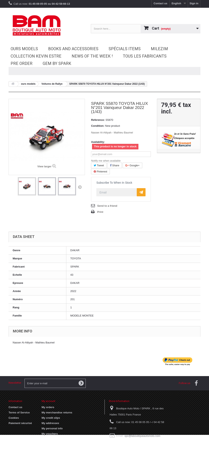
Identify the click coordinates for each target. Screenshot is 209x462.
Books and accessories (73, 48)
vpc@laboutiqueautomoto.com (142, 435)
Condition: (97, 125)
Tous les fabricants (145, 56)
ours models (24, 48)
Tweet (99, 165)
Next (80, 187)
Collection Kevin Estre (36, 56)
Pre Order (21, 63)
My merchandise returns (57, 412)
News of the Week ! (92, 56)
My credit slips (51, 417)
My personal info (52, 428)
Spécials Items (125, 48)
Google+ (132, 165)
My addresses (50, 423)
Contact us (160, 3)
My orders (48, 407)
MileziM (159, 48)
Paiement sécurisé (20, 423)
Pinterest (100, 171)
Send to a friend (107, 205)
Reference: (98, 119)
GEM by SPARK (57, 63)
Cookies (14, 417)
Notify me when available (106, 160)
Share (114, 165)
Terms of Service (19, 412)
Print (100, 211)
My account (48, 401)
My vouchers (50, 433)
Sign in (194, 3)
